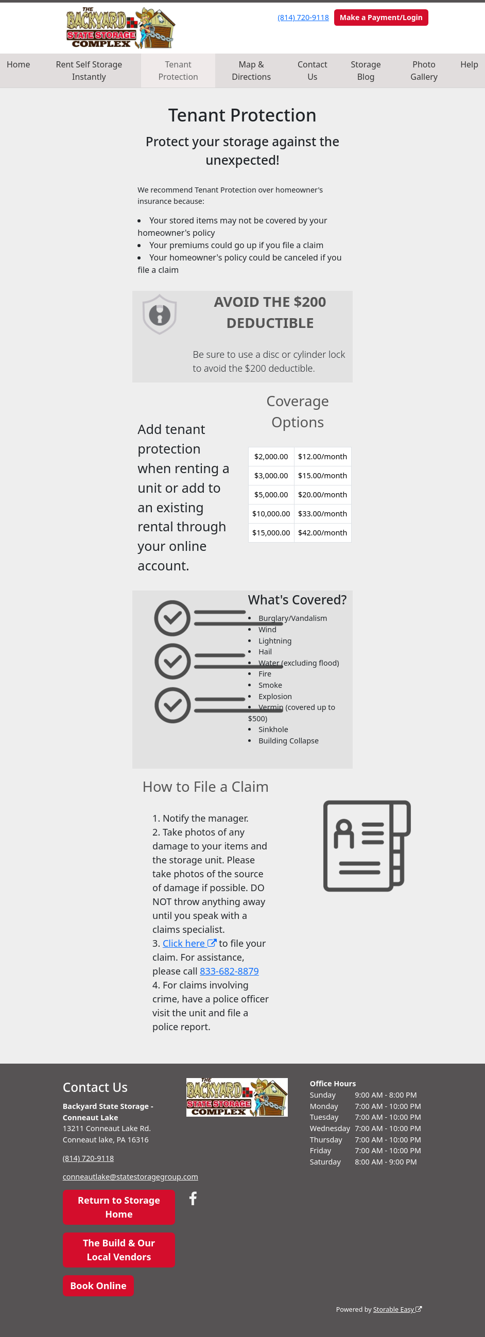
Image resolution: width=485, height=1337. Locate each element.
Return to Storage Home (119, 1207)
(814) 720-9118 (303, 17)
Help (469, 64)
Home (18, 64)
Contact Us (312, 70)
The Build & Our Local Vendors (119, 1250)
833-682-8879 (229, 971)
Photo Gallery (424, 70)
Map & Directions (251, 70)
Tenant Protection (178, 70)
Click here (190, 943)
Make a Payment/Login (381, 17)
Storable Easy (397, 1309)
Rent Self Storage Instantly (89, 70)
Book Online (98, 1285)
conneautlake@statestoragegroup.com (130, 1177)
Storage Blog (366, 70)
